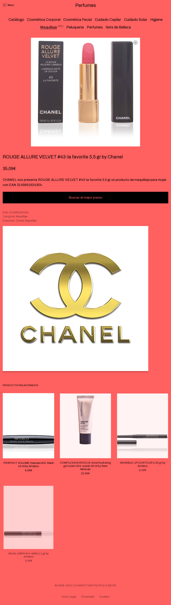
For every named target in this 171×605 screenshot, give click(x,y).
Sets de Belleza (118, 27)
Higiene (156, 20)
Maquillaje (48, 27)
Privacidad (87, 596)
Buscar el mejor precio (85, 197)
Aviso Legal (69, 596)
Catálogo (16, 20)
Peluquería (75, 27)
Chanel (20, 220)
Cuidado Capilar (108, 20)
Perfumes (95, 27)
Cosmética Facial (77, 20)
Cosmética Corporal (43, 20)
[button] (135, 42)
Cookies (104, 596)
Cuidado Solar (135, 20)
